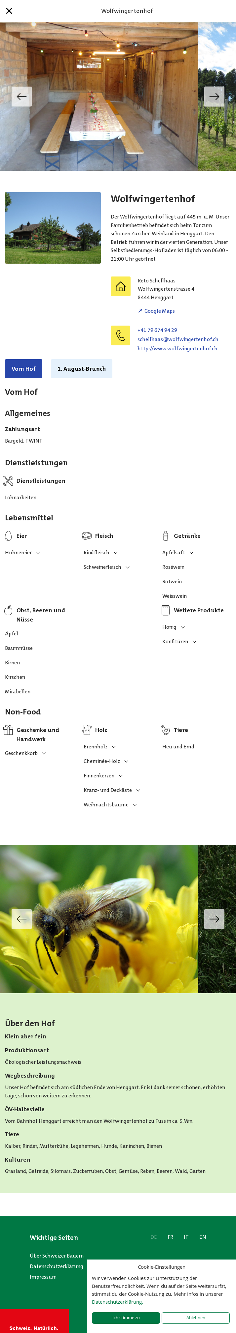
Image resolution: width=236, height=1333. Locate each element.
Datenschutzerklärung (56, 1266)
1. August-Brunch (82, 369)
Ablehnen (195, 1317)
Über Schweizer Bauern (57, 1255)
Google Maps (159, 310)
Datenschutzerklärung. (117, 1301)
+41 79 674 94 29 (157, 330)
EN (202, 1236)
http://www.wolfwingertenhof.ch (177, 348)
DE (153, 1236)
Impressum (43, 1276)
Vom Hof (24, 369)
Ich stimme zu (126, 1317)
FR (170, 1236)
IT (186, 1236)
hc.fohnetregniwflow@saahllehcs (178, 339)
